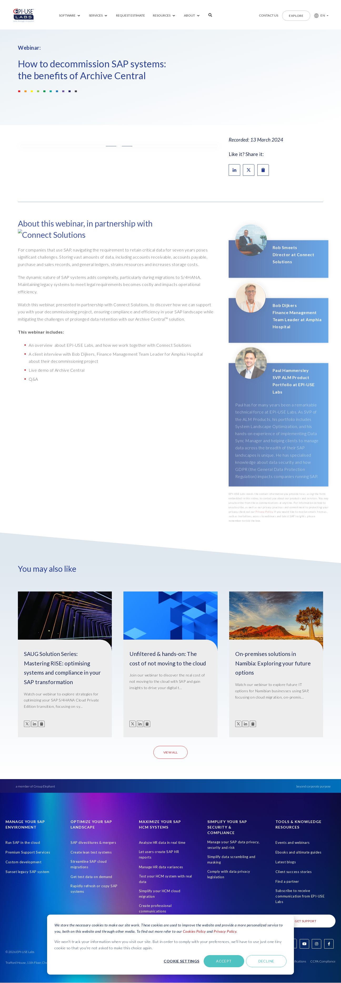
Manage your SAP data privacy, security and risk (233, 845)
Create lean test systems (91, 852)
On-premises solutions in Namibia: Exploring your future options (273, 663)
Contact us (268, 15)
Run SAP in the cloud (23, 842)
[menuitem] (70, 15)
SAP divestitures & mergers (93, 842)
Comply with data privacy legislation (228, 874)
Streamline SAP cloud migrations (89, 864)
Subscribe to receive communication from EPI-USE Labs (299, 896)
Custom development (23, 862)
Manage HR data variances (161, 867)
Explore (296, 16)
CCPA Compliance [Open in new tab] (322, 961)
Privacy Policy (225, 931)
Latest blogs (285, 862)
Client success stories (293, 872)
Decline (266, 961)
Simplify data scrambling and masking (231, 859)
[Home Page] (24, 15)
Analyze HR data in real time (162, 842)
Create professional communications (155, 908)
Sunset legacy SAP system (27, 872)
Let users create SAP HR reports (159, 854)
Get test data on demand (91, 877)
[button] (319, 15)
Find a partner (287, 881)
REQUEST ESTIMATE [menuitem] (130, 15)
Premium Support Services (28, 852)
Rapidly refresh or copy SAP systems (94, 889)
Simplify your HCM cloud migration (159, 894)
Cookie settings (181, 961)
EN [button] (322, 15)
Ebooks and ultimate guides (298, 852)
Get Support (305, 921)
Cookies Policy (194, 931)
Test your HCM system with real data (165, 879)
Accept (224, 961)
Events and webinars (292, 842)
